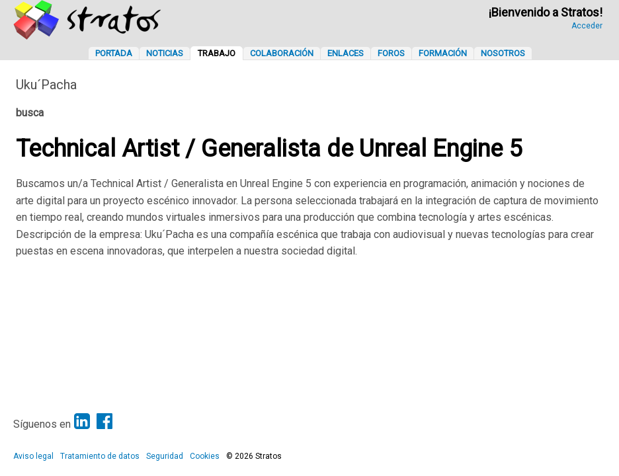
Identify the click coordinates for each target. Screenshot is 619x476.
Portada (113, 53)
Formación (443, 53)
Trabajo (216, 53)
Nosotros (503, 53)
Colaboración (281, 53)
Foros (391, 53)
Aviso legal (33, 456)
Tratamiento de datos (100, 456)
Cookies (205, 456)
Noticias (164, 53)
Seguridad (164, 456)
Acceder (586, 25)
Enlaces (345, 53)
